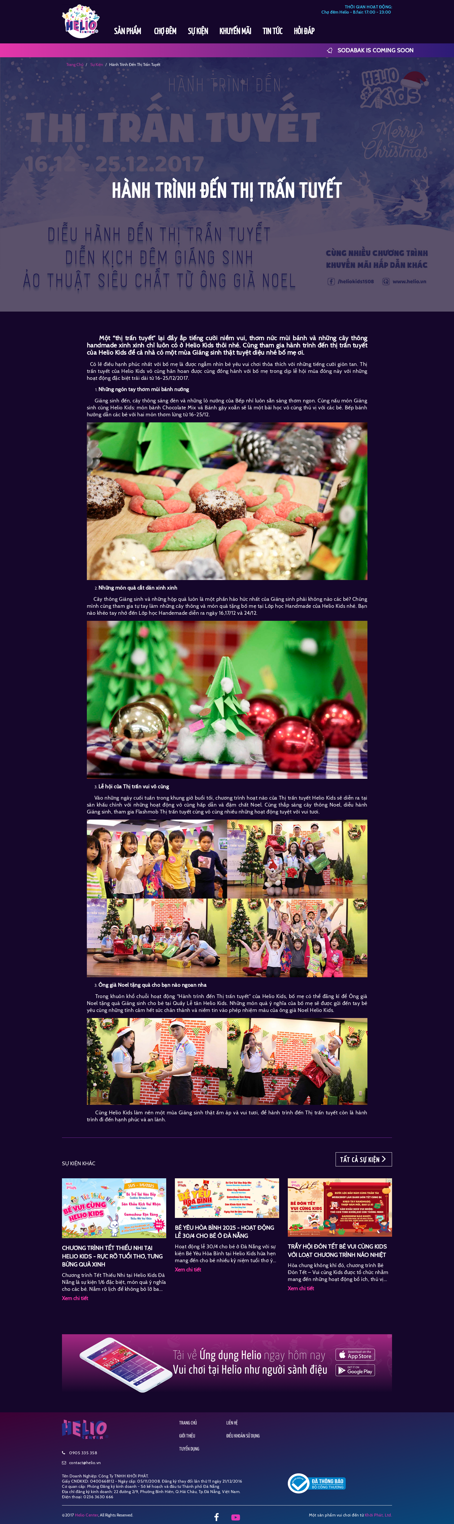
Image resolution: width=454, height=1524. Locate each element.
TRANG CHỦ (188, 1423)
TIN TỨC (272, 32)
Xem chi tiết (75, 1298)
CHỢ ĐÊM (165, 32)
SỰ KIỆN (198, 32)
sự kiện (96, 64)
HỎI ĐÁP (304, 32)
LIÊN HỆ (232, 1423)
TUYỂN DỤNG (189, 1449)
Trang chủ (74, 64)
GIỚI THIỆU (187, 1436)
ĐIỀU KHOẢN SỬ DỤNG (243, 1436)
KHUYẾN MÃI (235, 32)
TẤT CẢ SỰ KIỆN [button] (363, 1159)
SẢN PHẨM (128, 32)
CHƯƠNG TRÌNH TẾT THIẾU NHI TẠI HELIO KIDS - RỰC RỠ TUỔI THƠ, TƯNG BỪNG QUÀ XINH (112, 1256)
